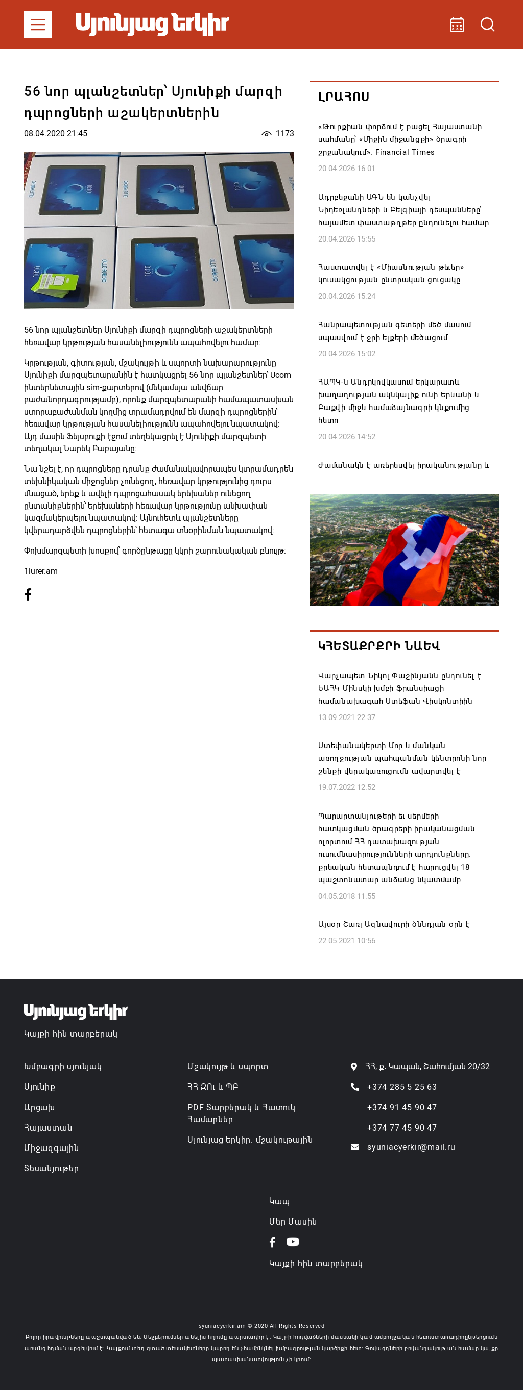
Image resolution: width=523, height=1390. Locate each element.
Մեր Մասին (293, 1222)
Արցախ (39, 1107)
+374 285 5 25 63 (402, 1087)
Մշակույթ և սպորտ (228, 1066)
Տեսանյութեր (51, 1168)
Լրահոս (344, 97)
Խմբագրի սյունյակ (63, 1066)
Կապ (279, 1201)
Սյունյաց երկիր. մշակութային (250, 1140)
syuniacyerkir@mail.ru (411, 1147)
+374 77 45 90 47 (402, 1128)
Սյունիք (40, 1087)
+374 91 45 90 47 (402, 1107)
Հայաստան (48, 1128)
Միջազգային (51, 1148)
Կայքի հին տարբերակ (70, 1034)
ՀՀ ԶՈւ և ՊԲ (213, 1087)
